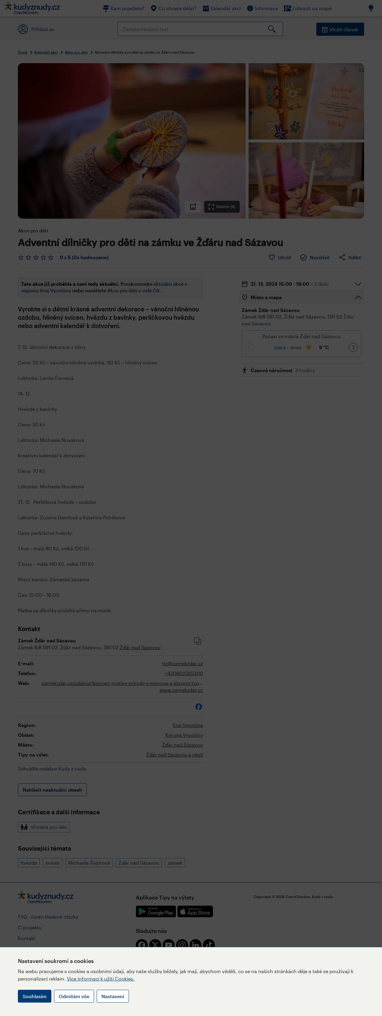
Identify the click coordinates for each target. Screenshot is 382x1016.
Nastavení (112, 996)
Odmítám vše (74, 996)
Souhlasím (35, 996)
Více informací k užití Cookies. (101, 978)
